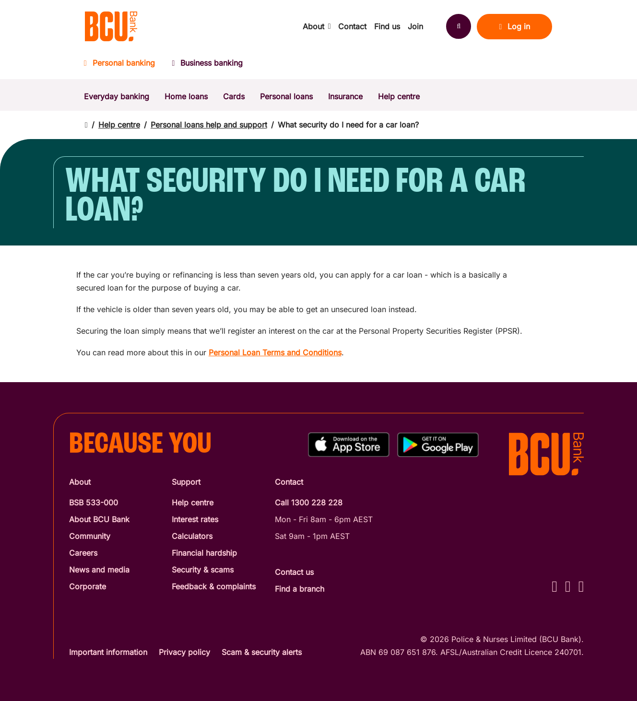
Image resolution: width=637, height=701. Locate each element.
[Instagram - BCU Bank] (568, 586)
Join (415, 26)
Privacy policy (184, 652)
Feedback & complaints (214, 586)
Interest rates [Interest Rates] (195, 519)
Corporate (87, 586)
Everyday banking (116, 96)
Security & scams (203, 569)
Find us (387, 26)
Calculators (192, 536)
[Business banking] (208, 66)
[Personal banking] (124, 66)
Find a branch (299, 589)
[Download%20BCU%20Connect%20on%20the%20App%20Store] (348, 444)
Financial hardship (204, 553)
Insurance (345, 96)
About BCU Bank (99, 519)
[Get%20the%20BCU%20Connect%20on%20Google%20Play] (438, 444)
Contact (352, 26)
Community (89, 536)
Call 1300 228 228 (308, 502)
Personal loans (286, 96)
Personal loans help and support (209, 124)
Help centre (399, 96)
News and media (99, 569)
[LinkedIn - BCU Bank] (581, 586)
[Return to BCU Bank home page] (111, 26)
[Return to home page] (86, 124)
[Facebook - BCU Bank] (554, 586)
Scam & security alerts (262, 652)
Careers (83, 553)
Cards (234, 96)
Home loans (186, 96)
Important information (108, 652)
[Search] (458, 26)
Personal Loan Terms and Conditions (275, 352)
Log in (514, 26)
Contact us (294, 572)
